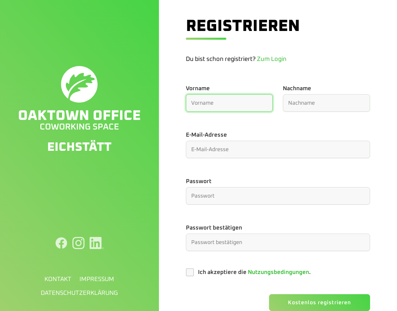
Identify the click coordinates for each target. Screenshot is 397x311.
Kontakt (57, 279)
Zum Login (272, 59)
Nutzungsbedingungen (278, 272)
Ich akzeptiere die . (254, 272)
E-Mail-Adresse (206, 135)
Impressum (96, 279)
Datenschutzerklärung (79, 293)
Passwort (198, 181)
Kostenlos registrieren (319, 302)
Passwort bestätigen (214, 228)
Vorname (198, 89)
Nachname (297, 89)
